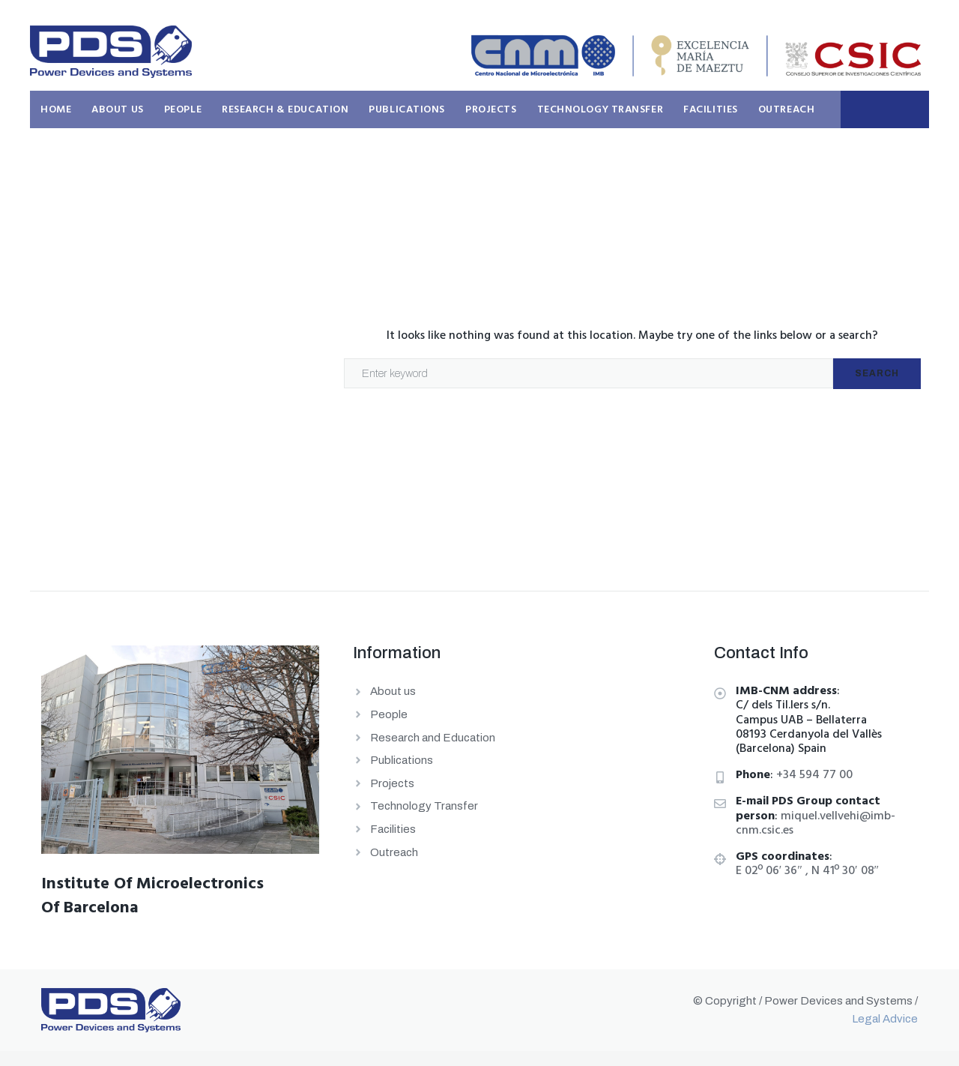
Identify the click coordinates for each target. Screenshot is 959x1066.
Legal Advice (885, 1019)
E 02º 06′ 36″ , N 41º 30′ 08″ (807, 871)
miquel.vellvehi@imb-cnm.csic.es (815, 823)
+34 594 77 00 (814, 775)
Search (877, 373)
